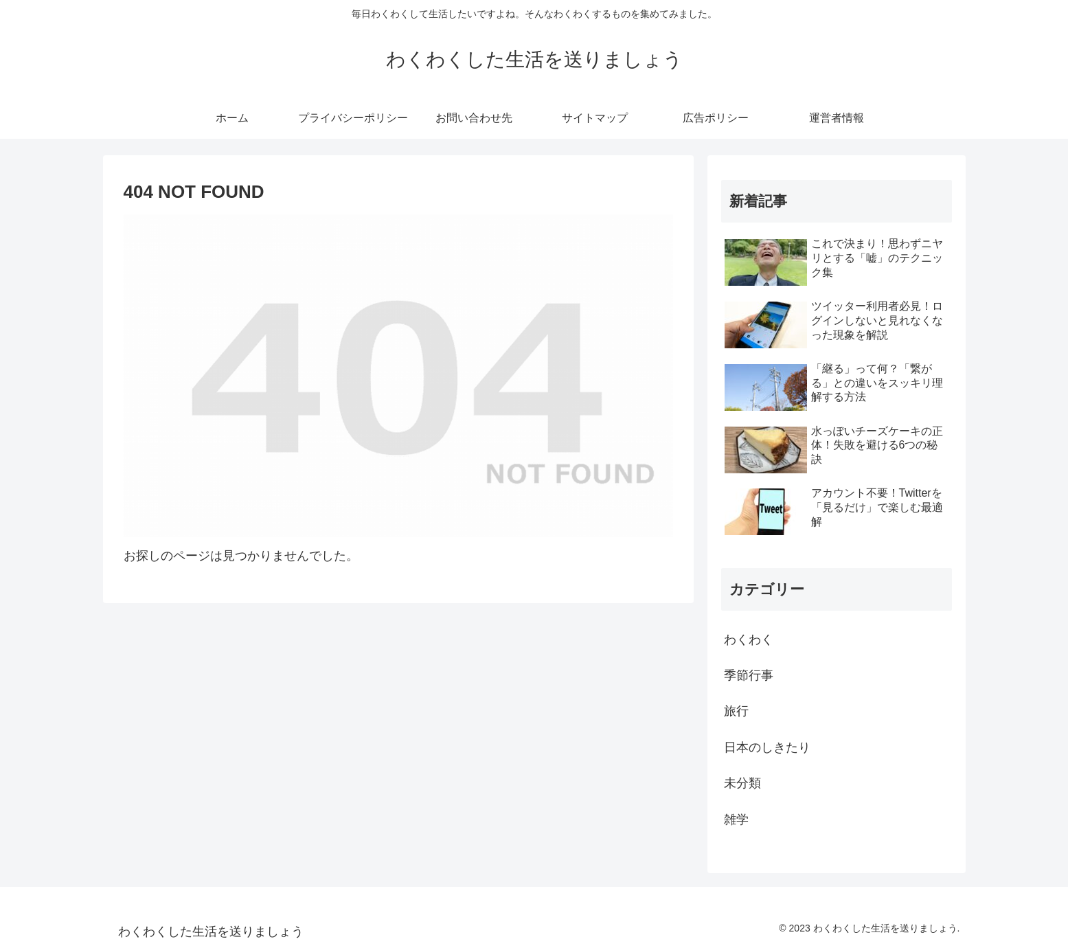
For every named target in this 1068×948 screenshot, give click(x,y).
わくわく (748, 639)
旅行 (736, 711)
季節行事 (748, 675)
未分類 (742, 783)
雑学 (736, 819)
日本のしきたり (767, 747)
